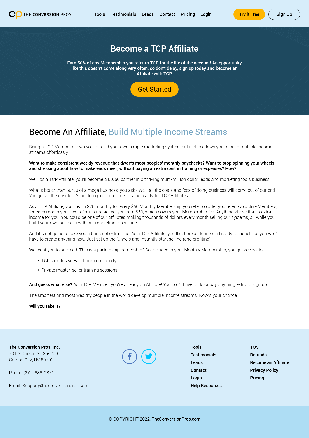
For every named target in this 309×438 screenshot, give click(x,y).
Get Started (154, 89)
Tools (99, 14)
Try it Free (249, 14)
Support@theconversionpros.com (55, 385)
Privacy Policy (264, 370)
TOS (254, 347)
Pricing (188, 14)
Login (205, 14)
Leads (148, 14)
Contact (167, 14)
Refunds (258, 355)
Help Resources (206, 385)
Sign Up (284, 14)
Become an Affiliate (269, 362)
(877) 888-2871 (38, 372)
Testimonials (123, 14)
